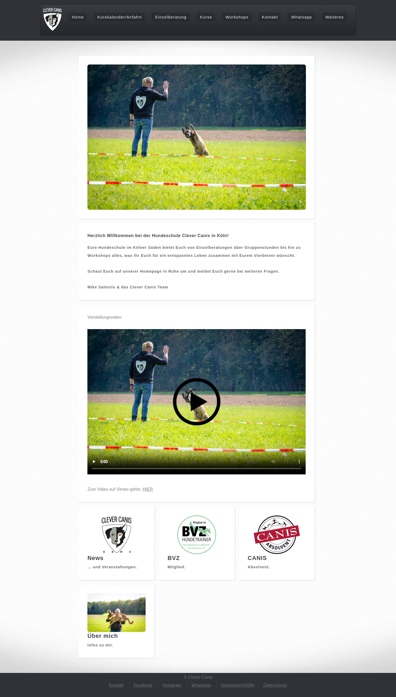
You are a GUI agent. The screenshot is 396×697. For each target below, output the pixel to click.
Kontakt (270, 17)
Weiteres (334, 17)
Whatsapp (301, 17)
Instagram (172, 685)
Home (78, 17)
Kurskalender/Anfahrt (119, 17)
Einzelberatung (170, 17)
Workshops (237, 17)
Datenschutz (275, 685)
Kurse (206, 17)
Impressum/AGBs (237, 685)
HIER (148, 489)
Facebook (143, 685)
